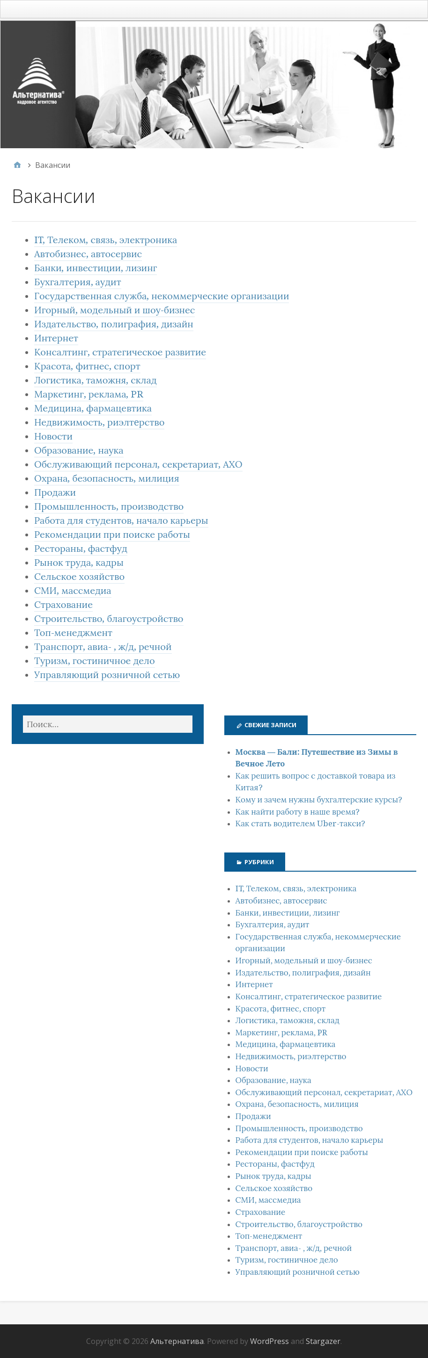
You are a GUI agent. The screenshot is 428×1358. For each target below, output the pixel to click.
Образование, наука (79, 450)
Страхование (63, 604)
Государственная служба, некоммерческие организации (161, 296)
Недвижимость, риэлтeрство (99, 422)
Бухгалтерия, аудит (77, 282)
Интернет (56, 338)
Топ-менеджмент (73, 632)
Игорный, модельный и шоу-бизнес (114, 310)
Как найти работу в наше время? (298, 811)
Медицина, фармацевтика (93, 408)
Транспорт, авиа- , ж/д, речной (103, 646)
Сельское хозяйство (79, 576)
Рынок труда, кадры (79, 562)
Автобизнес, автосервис (88, 254)
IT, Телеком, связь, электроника (105, 240)
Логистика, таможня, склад (95, 380)
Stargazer (323, 1341)
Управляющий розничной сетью (107, 674)
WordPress (269, 1341)
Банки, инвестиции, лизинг (95, 268)
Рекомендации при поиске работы (112, 534)
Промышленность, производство (109, 506)
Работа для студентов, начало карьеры (121, 520)
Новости (53, 436)
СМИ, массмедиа (72, 590)
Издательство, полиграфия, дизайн (113, 324)
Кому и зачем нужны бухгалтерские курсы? (319, 799)
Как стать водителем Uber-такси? (301, 823)
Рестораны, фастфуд (80, 548)
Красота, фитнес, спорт (87, 366)
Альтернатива (177, 1341)
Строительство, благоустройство (109, 618)
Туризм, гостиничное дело (94, 660)
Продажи (55, 492)
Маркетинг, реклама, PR (88, 394)
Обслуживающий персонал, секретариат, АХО (138, 464)
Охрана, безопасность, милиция (106, 478)
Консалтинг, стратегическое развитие (120, 352)
